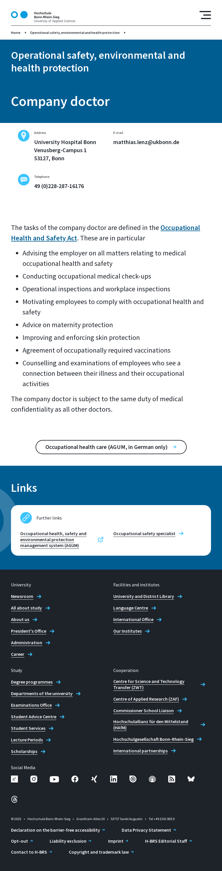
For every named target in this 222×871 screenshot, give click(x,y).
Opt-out (19, 841)
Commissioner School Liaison (143, 710)
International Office (133, 619)
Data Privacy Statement (146, 830)
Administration (26, 642)
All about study (26, 608)
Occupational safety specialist (144, 533)
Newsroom (22, 596)
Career (17, 654)
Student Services (28, 728)
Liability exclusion (68, 841)
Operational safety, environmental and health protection (75, 32)
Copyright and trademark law (99, 852)
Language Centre (130, 608)
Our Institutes (127, 631)
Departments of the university (42, 693)
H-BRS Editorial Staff (166, 841)
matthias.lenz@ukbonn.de (146, 142)
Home (16, 32)
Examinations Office (31, 705)
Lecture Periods (27, 740)
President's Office (28, 631)
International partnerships (140, 751)
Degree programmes (32, 682)
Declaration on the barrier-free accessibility (55, 830)
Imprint (115, 841)
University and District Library (143, 596)
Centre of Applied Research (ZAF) (146, 699)
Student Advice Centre (33, 716)
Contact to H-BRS (29, 852)
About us (20, 619)
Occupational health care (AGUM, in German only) (106, 446)
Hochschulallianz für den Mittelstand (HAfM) (150, 724)
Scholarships (24, 751)
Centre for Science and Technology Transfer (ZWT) (148, 684)
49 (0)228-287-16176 (59, 185)
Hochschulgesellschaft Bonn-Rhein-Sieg (153, 739)
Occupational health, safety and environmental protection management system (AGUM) (53, 539)
